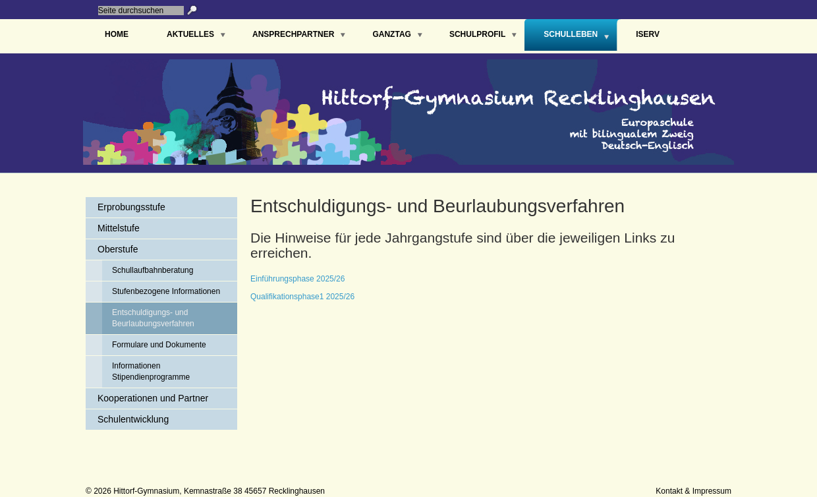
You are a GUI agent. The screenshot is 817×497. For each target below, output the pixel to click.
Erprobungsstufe (131, 207)
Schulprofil (477, 34)
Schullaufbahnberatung (152, 270)
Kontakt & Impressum (693, 491)
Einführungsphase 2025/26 (297, 278)
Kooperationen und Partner (153, 398)
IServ (648, 34)
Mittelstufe (119, 228)
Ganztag (391, 34)
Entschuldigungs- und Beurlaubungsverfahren (153, 318)
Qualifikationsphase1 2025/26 (302, 296)
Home (116, 34)
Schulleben (571, 34)
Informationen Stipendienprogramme (151, 371)
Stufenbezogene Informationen (166, 291)
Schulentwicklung (133, 419)
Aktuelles (190, 34)
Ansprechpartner (293, 34)
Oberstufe (118, 249)
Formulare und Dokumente (159, 344)
